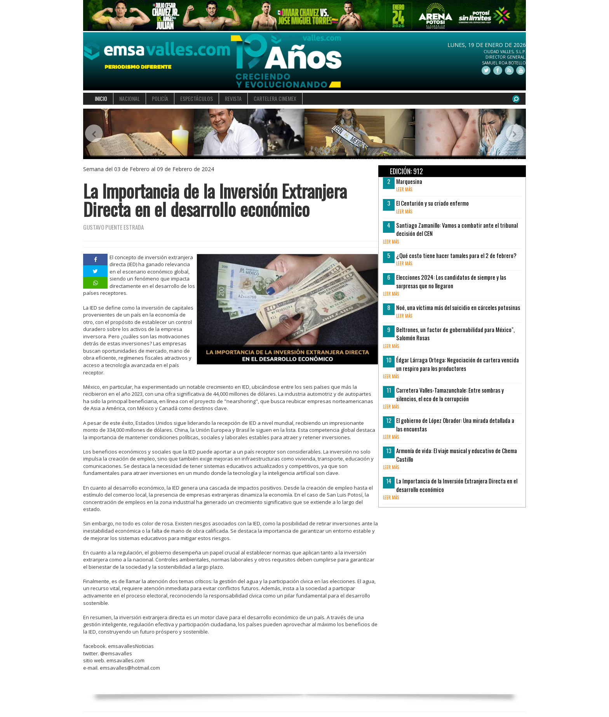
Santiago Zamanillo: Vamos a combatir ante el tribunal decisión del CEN (457, 229)
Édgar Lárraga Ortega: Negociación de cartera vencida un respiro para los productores (457, 363)
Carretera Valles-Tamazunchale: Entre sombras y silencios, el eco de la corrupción (450, 394)
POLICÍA (160, 98)
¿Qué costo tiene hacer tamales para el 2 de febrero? (456, 255)
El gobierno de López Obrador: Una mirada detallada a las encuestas (455, 424)
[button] (94, 134)
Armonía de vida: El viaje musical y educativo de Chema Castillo (456, 454)
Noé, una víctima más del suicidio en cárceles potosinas (458, 307)
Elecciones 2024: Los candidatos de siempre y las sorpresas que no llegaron (451, 281)
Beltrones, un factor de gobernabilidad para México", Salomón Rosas (455, 333)
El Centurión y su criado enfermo (432, 203)
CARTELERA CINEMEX (275, 98)
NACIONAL (129, 98)
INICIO (101, 98)
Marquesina (409, 181)
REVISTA (233, 98)
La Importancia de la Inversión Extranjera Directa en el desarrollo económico (456, 484)
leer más (404, 189)
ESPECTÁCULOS (196, 98)
